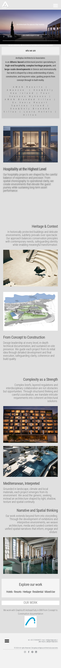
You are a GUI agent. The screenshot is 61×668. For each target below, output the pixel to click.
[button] (55, 5)
